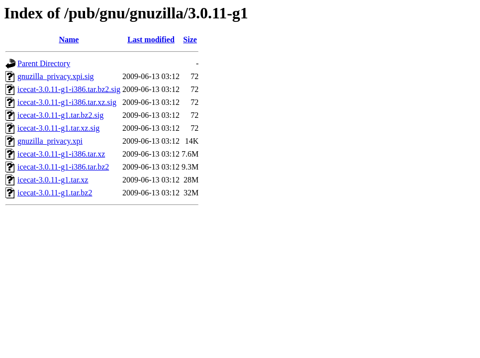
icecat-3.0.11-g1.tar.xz (52, 180)
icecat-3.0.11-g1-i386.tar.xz (61, 154)
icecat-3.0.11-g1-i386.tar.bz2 (63, 167)
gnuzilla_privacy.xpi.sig (55, 76)
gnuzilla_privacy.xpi (50, 141)
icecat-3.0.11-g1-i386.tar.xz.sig (66, 102)
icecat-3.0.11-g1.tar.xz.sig (58, 128)
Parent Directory (43, 63)
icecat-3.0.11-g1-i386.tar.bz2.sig (68, 89)
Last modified (151, 39)
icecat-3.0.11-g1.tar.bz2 (54, 192)
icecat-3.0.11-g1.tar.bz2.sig (60, 115)
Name (69, 39)
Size (190, 39)
